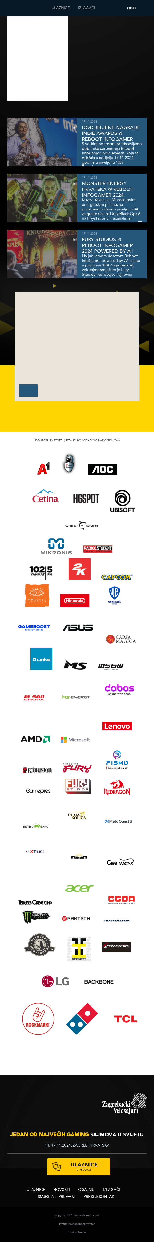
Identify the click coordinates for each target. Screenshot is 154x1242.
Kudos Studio (77, 1232)
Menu (131, 8)
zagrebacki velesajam (124, 1104)
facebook (79, 1224)
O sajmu (86, 1190)
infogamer (41, 1104)
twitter (90, 1224)
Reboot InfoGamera (18, 8)
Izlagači (86, 8)
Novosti (61, 1190)
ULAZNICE (61, 8)
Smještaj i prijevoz (56, 1197)
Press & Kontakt (100, 1197)
